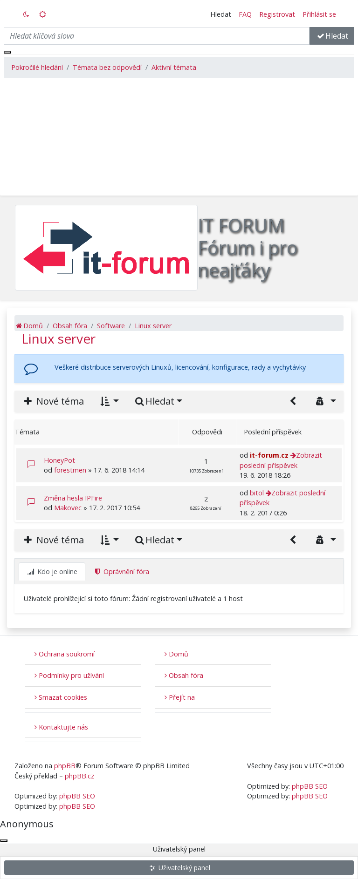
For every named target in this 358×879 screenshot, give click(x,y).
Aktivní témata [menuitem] (173, 67)
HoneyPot (59, 460)
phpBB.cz (79, 775)
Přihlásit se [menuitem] (319, 14)
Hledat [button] (220, 14)
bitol (257, 492)
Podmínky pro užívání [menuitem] (69, 675)
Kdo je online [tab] (52, 571)
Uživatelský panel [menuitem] (179, 867)
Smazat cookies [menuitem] (60, 697)
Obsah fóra (184, 675)
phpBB (65, 765)
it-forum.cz (269, 455)
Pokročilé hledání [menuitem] (37, 67)
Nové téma (53, 401)
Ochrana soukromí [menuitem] (64, 653)
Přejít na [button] (180, 697)
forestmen (70, 470)
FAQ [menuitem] (245, 14)
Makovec (68, 507)
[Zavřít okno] (7, 52)
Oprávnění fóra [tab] (121, 571)
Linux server (58, 338)
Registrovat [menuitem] (277, 14)
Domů (176, 653)
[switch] (26, 14)
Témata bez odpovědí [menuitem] (107, 67)
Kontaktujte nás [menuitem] (61, 727)
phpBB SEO (77, 795)
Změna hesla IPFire (73, 498)
